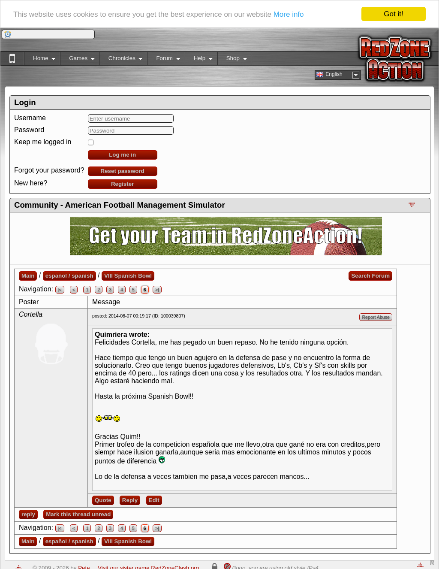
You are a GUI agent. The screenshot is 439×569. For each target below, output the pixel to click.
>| (157, 289)
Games (77, 60)
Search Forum (370, 275)
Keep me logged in (42, 141)
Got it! (393, 14)
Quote (103, 500)
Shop (232, 60)
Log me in (122, 154)
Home (39, 60)
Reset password (122, 171)
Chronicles (121, 60)
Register (122, 184)
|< (60, 289)
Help (199, 60)
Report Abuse (376, 317)
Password (29, 129)
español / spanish (69, 275)
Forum (163, 60)
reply (28, 514)
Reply (130, 500)
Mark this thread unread (78, 514)
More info (289, 14)
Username (30, 117)
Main (27, 275)
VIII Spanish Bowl (128, 275)
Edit (154, 500)
